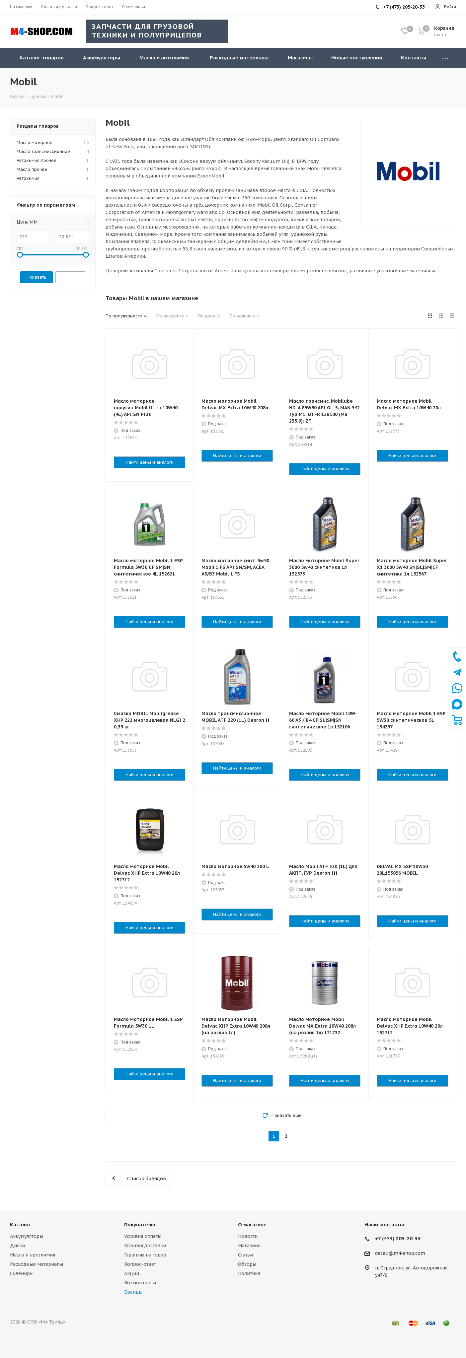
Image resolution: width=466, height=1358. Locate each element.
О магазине (252, 1224)
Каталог (20, 1224)
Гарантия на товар (145, 1255)
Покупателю (139, 1224)
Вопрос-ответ (140, 1264)
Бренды (133, 1292)
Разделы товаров (38, 126)
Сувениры (22, 1273)
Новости (248, 1236)
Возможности (140, 1283)
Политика (249, 1273)
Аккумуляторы (26, 1236)
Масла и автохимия (32, 1255)
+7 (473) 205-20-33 (398, 1238)
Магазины (250, 1246)
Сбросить (70, 277)
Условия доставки (145, 1246)
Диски (17, 1246)
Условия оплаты (142, 1236)
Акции (131, 1273)
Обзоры (247, 1264)
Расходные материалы (36, 1264)
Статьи (245, 1255)
